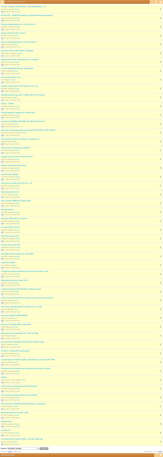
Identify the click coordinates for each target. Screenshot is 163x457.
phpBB (9, 451)
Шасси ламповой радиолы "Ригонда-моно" (19, 42)
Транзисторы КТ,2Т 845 (10, 245)
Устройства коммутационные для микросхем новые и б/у (24, 271)
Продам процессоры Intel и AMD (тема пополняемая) (23, 95)
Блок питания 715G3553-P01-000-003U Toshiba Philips (22, 342)
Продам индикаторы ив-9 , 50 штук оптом (18, 24)
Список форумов (8, 455)
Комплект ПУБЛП (8, 262)
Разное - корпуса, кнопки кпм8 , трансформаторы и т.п (23, 7)
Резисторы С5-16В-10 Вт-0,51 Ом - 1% (16, 183)
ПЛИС (15, 141)
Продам (17, 9)
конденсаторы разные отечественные (17, 157)
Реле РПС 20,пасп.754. (10, 236)
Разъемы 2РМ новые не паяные (14, 218)
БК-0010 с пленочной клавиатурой (15, 351)
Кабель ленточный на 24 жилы (13, 165)
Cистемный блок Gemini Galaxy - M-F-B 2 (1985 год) (22, 439)
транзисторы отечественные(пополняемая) (19, 386)
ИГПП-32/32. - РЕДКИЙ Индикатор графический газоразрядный (27, 15)
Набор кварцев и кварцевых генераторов (18, 112)
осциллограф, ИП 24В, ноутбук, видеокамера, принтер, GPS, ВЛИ (28, 360)
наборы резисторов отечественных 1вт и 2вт (19, 86)
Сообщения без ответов (15, 2)
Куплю (16, 35)
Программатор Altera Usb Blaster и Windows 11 (20, 139)
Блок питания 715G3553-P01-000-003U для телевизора (23, 404)
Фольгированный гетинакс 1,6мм (14, 412)
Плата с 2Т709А (7, 104)
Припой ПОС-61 (7, 210)
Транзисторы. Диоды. (10, 174)
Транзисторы (6, 421)
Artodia (160, 451)
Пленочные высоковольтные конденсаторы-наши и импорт (25, 368)
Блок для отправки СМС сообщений (16, 324)
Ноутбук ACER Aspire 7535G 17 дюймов (17, 51)
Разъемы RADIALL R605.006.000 (14, 315)
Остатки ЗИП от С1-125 (10, 227)
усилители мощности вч (11, 77)
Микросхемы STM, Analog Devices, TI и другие (20, 59)
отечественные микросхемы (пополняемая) (19, 395)
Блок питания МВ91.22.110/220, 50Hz (16, 201)
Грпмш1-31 (5, 430)
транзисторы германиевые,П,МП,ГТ (15, 148)
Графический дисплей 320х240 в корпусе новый (21, 289)
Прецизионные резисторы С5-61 (14, 280)
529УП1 (4, 377)
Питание (24, 132)
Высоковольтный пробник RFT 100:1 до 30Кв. (20, 333)
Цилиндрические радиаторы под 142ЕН (17, 254)
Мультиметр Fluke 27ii (10, 192)
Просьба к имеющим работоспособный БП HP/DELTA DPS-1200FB (28, 130)
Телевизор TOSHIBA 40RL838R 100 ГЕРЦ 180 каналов (23, 121)
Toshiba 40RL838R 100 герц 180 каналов (17, 68)
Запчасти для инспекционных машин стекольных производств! (27, 298)
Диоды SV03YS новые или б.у (13, 33)
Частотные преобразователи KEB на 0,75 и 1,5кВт (21, 307)
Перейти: (4, 448)
